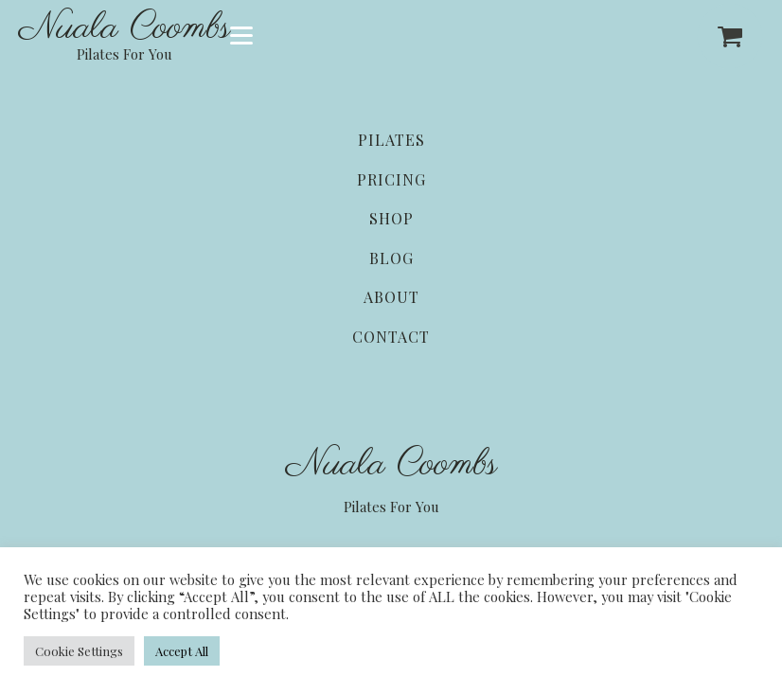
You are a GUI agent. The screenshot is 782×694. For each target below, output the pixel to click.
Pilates (391, 140)
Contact (391, 337)
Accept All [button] (181, 651)
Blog (391, 258)
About (391, 297)
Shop (391, 218)
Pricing (391, 179)
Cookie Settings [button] (79, 651)
